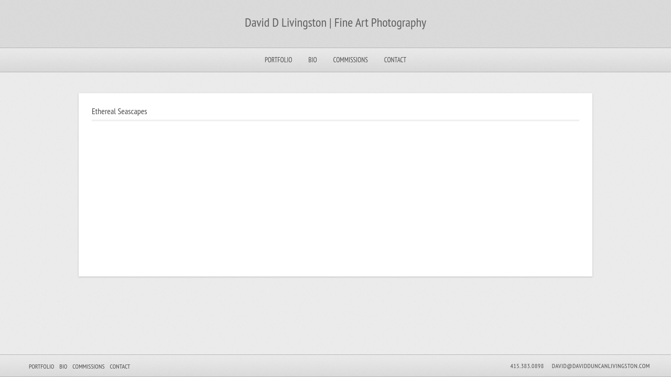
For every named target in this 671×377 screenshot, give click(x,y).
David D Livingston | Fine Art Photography (335, 22)
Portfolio (278, 60)
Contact (395, 60)
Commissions (350, 60)
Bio (312, 60)
